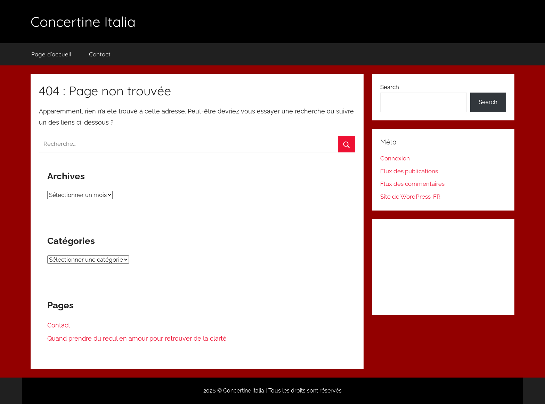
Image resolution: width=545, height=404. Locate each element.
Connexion (395, 158)
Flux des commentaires (412, 183)
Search (389, 87)
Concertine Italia (83, 21)
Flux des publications (409, 171)
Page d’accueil (51, 54)
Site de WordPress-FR (410, 196)
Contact (100, 54)
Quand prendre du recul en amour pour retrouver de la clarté (137, 338)
